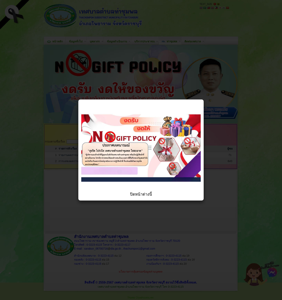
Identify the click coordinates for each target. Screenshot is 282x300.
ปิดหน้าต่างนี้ (141, 194)
